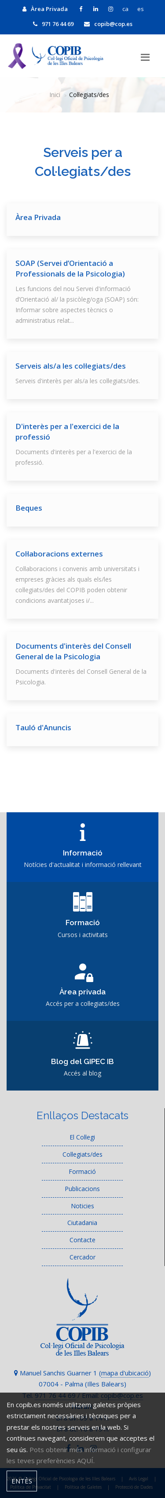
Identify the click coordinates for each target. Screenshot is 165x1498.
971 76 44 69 (53, 24)
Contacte (82, 1240)
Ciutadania (82, 1222)
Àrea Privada (45, 9)
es (140, 9)
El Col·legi (82, 1137)
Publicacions (82, 1188)
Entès (21, 1480)
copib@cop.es (108, 24)
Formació (82, 1171)
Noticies (82, 1206)
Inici (54, 94)
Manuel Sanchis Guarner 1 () (82, 1372)
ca (125, 9)
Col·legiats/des (82, 1154)
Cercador (82, 1257)
